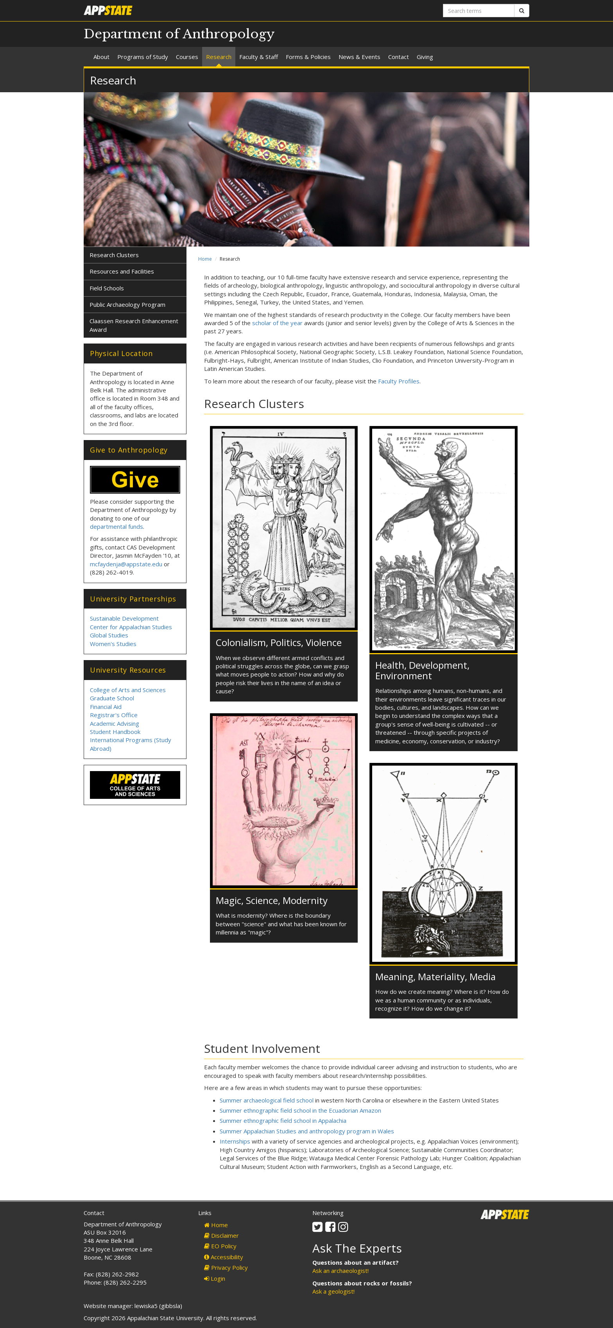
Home (205, 259)
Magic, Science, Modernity (272, 900)
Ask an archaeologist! (340, 1270)
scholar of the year (277, 323)
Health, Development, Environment (422, 670)
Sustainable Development (124, 618)
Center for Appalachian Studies (131, 627)
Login (214, 1278)
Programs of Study (142, 57)
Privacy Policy (226, 1267)
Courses (187, 57)
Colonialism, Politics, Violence (279, 642)
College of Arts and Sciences (128, 690)
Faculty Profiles (398, 381)
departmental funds (116, 526)
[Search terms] (478, 10)
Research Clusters (114, 255)
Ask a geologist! (333, 1291)
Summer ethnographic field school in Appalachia (283, 1120)
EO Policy (220, 1246)
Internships (235, 1141)
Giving (425, 57)
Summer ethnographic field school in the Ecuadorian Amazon (300, 1110)
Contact (398, 57)
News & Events (359, 57)
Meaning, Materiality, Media (435, 976)
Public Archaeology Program (127, 304)
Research (218, 57)
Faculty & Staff (258, 57)
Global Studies (109, 635)
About (101, 57)
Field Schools (107, 288)
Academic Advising (114, 723)
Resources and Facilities (122, 271)
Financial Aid (106, 707)
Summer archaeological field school (267, 1100)
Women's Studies (113, 644)
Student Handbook (115, 732)
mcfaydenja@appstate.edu (126, 564)
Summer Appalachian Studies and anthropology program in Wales (307, 1131)
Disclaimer (221, 1235)
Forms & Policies (308, 57)
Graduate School (112, 698)
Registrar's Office (114, 715)
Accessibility (223, 1257)
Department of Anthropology (179, 34)
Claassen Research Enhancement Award (134, 325)
